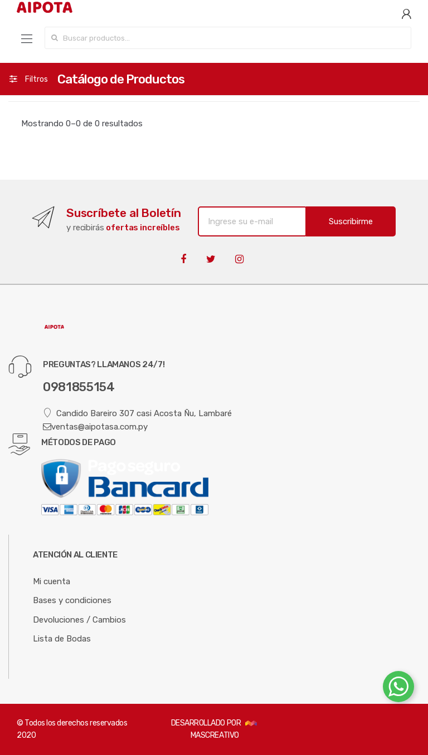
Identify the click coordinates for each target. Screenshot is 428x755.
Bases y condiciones (72, 600)
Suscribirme (351, 221)
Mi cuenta (51, 581)
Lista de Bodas (62, 639)
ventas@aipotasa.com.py (95, 427)
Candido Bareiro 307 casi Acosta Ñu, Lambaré (137, 413)
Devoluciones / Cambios (79, 620)
